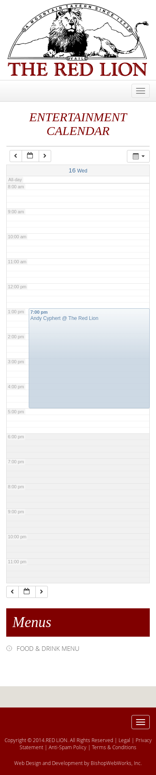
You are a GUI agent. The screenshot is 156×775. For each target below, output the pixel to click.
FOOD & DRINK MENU (48, 648)
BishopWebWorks (111, 763)
